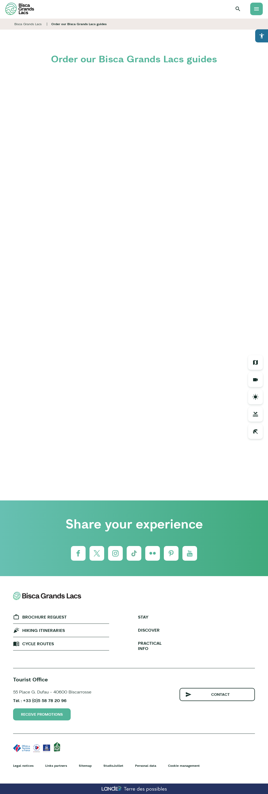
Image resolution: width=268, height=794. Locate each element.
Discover (149, 630)
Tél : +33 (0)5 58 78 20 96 (39, 700)
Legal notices (23, 766)
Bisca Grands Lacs (28, 24)
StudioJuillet (113, 766)
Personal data (145, 766)
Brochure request (44, 617)
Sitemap (85, 766)
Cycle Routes (38, 643)
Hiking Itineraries (43, 630)
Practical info (149, 646)
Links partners (56, 766)
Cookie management (184, 766)
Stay (143, 617)
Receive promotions (42, 714)
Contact (220, 694)
